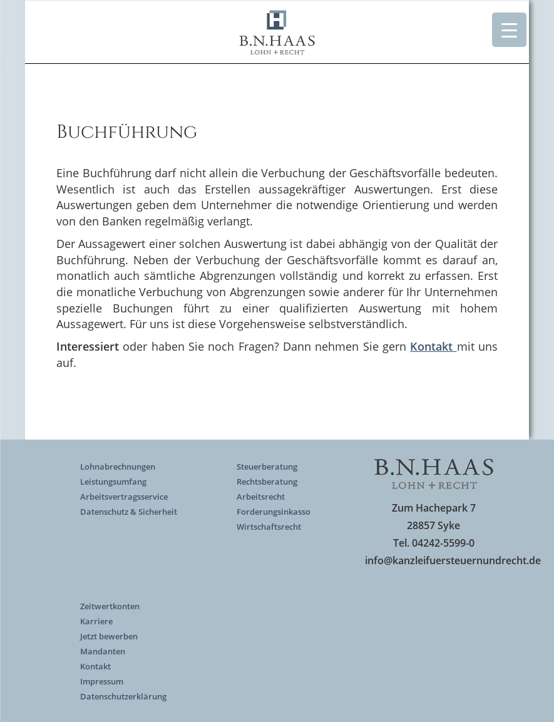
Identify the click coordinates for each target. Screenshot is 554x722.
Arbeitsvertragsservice (124, 496)
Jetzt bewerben (109, 636)
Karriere (96, 621)
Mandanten (102, 651)
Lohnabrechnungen (117, 466)
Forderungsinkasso (273, 511)
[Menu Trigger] (509, 30)
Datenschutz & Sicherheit (128, 511)
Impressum (101, 681)
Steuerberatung (267, 466)
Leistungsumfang (113, 481)
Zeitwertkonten (110, 606)
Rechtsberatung (267, 481)
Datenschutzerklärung (123, 696)
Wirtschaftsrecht (269, 526)
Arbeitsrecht (261, 496)
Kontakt (95, 666)
